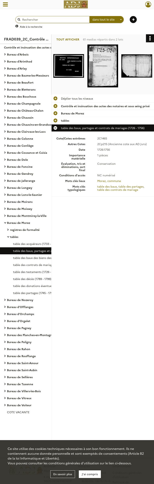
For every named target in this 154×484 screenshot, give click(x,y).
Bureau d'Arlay (17, 68)
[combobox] (107, 19)
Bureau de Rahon (18, 349)
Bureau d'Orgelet (18, 321)
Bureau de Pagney (19, 328)
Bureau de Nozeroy (20, 300)
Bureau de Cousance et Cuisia (27, 153)
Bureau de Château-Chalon (25, 110)
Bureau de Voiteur (19, 405)
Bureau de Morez (18, 223)
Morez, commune (109, 181)
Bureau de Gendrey (20, 174)
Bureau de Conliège (20, 145)
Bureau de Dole (17, 160)
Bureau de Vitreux (19, 398)
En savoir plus (62, 474)
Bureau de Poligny (19, 342)
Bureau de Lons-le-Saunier (24, 195)
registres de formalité (25, 230)
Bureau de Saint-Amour (22, 363)
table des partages (131, 186)
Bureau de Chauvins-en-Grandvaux (30, 124)
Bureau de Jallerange (21, 181)
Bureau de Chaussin (20, 117)
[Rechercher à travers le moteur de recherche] (54, 19)
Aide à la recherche (31, 26)
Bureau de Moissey (19, 209)
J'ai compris (90, 474)
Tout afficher (67, 39)
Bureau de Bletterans (21, 89)
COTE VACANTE (18, 412)
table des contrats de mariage (117, 190)
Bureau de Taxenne (20, 384)
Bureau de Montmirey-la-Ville (27, 216)
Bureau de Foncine (19, 167)
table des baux (107, 186)
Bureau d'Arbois (17, 54)
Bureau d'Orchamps (20, 314)
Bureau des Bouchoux (21, 96)
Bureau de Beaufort (20, 82)
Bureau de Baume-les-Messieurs (28, 75)
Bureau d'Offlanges (20, 307)
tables (14, 237)
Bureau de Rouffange (21, 356)
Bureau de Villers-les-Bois (24, 391)
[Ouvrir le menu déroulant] (5, 4)
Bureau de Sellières (20, 377)
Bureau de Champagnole (24, 103)
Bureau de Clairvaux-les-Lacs (26, 131)
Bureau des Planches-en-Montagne (30, 335)
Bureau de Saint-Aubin (22, 370)
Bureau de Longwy (19, 188)
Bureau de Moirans (19, 202)
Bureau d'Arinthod (19, 61)
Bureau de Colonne (20, 138)
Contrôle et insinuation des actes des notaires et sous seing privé (44, 47)
